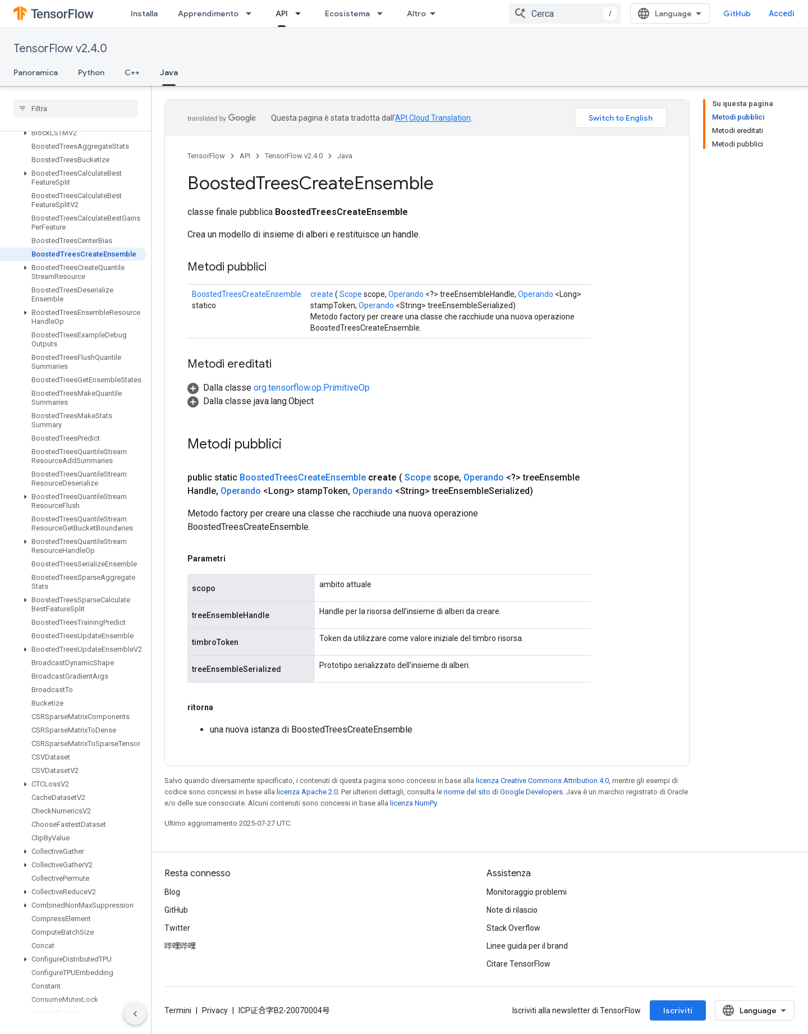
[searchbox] (75, 108)
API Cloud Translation (433, 117)
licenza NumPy (413, 803)
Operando (406, 294)
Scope (350, 294)
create (321, 294)
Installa (144, 13)
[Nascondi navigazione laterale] (135, 1014)
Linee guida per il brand (527, 945)
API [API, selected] (282, 13)
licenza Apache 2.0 (307, 792)
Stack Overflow (513, 927)
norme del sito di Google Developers (503, 792)
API (245, 156)
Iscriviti (677, 1010)
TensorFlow (206, 156)
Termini (177, 1010)
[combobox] (565, 13)
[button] (73, 133)
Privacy (215, 1010)
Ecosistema (347, 13)
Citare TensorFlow (518, 963)
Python (91, 72)
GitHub (737, 13)
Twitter (177, 927)
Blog (172, 891)
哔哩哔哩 (180, 945)
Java (344, 156)
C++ (132, 72)
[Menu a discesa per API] (301, 13)
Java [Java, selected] (169, 72)
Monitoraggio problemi (526, 891)
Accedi (782, 13)
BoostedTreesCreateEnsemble (246, 294)
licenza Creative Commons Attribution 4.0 (542, 780)
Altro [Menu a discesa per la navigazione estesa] (416, 13)
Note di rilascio (512, 909)
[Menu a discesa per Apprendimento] (251, 13)
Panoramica (35, 72)
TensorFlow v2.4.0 (60, 49)
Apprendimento (208, 13)
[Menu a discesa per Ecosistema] (383, 13)
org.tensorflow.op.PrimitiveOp (312, 387)
